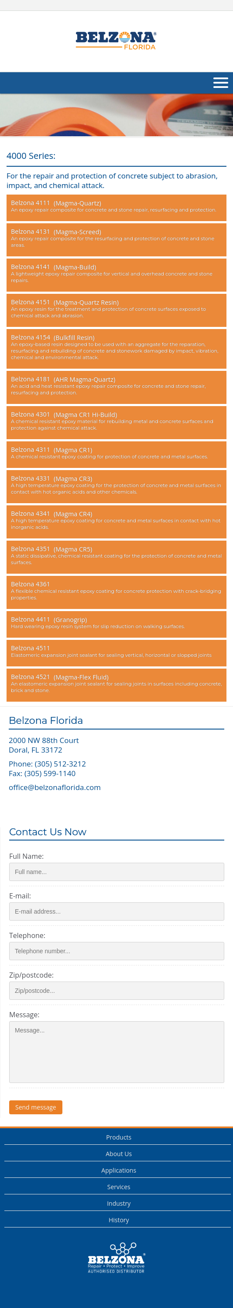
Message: (24, 1014)
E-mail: (20, 895)
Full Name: (26, 856)
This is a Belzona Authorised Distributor (116, 1258)
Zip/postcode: (31, 975)
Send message (35, 1107)
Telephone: (27, 935)
